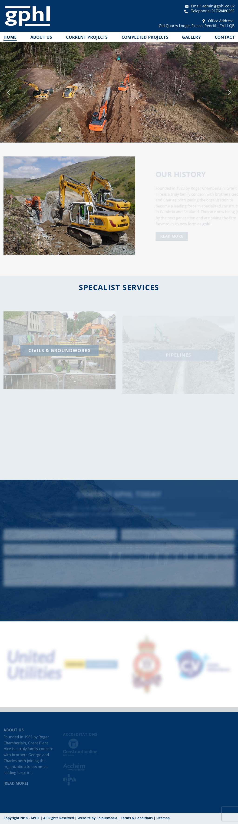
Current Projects (87, 37)
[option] (35, 664)
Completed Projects (145, 37)
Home (10, 37)
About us (41, 37)
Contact (225, 37)
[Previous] (9, 92)
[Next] (229, 92)
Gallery (191, 37)
